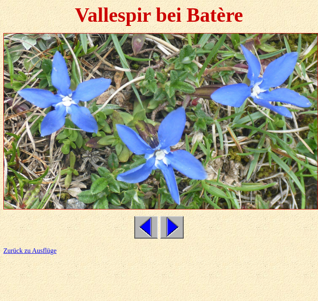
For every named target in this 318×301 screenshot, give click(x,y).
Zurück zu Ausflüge (29, 250)
